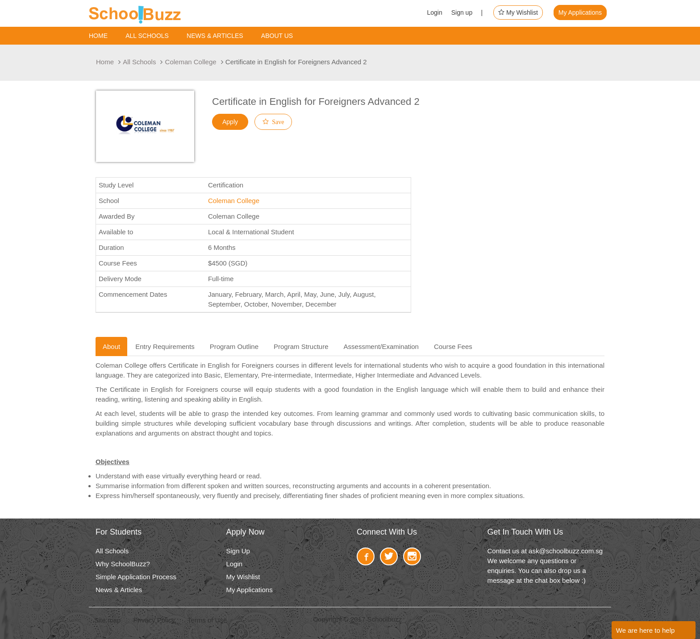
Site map (107, 620)
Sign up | (467, 12)
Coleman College (191, 62)
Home (98, 35)
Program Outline (234, 346)
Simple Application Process (136, 577)
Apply (230, 121)
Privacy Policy (154, 620)
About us (277, 35)
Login (434, 12)
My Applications (580, 12)
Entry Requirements (165, 346)
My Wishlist (518, 12)
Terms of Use (207, 620)
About (111, 346)
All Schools (139, 62)
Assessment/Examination (381, 346)
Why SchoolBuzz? (123, 564)
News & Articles (215, 35)
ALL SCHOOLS (147, 35)
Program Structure (301, 346)
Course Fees (453, 346)
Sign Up (238, 551)
